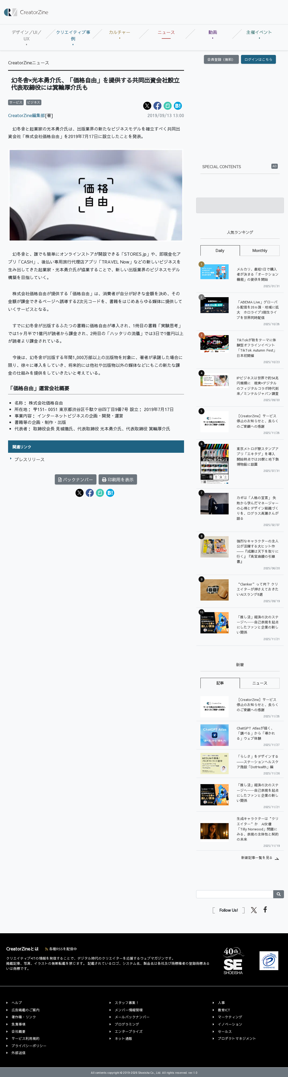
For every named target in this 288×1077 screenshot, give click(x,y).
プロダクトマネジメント (237, 1038)
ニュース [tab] (259, 683)
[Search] (234, 894)
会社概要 (19, 1031)
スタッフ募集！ (127, 1002)
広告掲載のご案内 (25, 1010)
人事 (221, 1002)
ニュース (166, 32)
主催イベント (259, 32)
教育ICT (224, 1010)
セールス (225, 1031)
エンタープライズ (129, 1031)
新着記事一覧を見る (257, 857)
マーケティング (230, 1017)
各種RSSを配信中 (61, 948)
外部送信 (19, 1052)
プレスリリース (30, 459)
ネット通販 (123, 1038)
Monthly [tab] (260, 250)
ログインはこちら (258, 59)
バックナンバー (75, 479)
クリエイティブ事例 (73, 35)
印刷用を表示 (118, 479)
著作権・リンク (24, 1017)
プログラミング (127, 1024)
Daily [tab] (220, 250)
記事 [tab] (220, 683)
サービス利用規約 (25, 1038)
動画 (212, 32)
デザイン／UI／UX (27, 35)
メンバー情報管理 (129, 1010)
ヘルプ (17, 1002)
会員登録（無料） (221, 59)
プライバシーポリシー (29, 1045)
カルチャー (119, 32)
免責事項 (19, 1024)
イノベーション (230, 1024)
